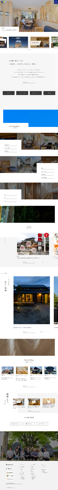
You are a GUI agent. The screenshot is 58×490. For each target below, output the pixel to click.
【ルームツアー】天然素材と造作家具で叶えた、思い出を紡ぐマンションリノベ (34, 407)
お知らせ (32, 471)
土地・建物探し (23, 478)
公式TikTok (42, 423)
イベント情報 (33, 464)
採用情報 (33, 478)
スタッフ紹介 (33, 476)
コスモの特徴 (22, 466)
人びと (22, 469)
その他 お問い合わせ (45, 472)
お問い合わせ (43, 469)
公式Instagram (15, 423)
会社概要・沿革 (34, 477)
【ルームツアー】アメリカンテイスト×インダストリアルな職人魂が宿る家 (19, 407)
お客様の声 (32, 468)
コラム (43, 467)
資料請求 (44, 471)
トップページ (22, 464)
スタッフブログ (44, 465)
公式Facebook (29, 423)
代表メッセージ (34, 474)
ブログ (42, 464)
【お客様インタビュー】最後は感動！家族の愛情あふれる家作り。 (48, 407)
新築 (21, 474)
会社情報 (32, 473)
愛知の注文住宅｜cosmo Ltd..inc (11, 487)
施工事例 (32, 466)
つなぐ (22, 470)
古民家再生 (22, 477)
